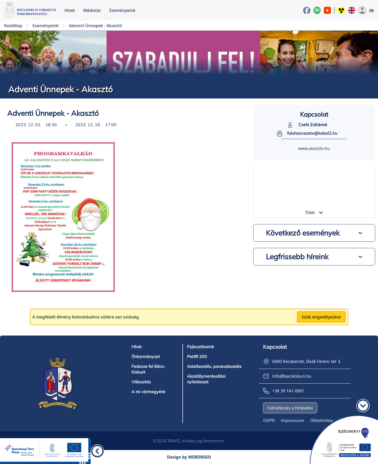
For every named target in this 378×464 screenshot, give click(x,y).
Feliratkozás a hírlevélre (290, 408)
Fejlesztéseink (200, 346)
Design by (189, 457)
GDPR (269, 420)
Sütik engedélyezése (321, 317)
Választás (141, 381)
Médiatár (92, 10)
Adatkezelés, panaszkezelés (214, 366)
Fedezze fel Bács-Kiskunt (149, 369)
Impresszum (292, 420)
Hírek (69, 10)
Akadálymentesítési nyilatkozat (206, 379)
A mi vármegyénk (148, 391)
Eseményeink (122, 10)
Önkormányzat (146, 356)
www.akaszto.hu (314, 148)
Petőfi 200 (197, 356)
